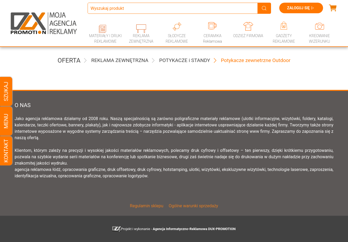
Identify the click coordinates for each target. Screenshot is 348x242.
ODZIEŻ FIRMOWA (248, 36)
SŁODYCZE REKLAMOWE (177, 38)
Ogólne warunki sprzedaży (193, 205)
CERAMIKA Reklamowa (212, 38)
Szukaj (6, 91)
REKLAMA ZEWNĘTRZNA (141, 38)
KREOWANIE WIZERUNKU (319, 38)
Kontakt (6, 150)
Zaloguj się (301, 8)
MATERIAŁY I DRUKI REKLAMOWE (105, 38)
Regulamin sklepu (146, 205)
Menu (6, 120)
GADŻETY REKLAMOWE (284, 38)
